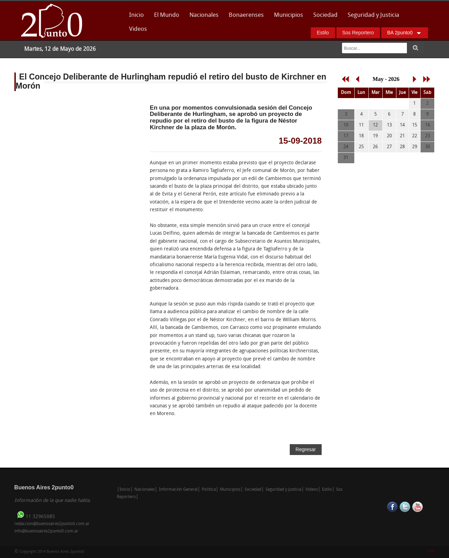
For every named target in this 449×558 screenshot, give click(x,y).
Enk (432, 551)
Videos (138, 29)
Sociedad (325, 15)
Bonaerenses (244, 17)
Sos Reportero (358, 32)
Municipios (288, 15)
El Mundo (166, 15)
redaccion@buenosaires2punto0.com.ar (51, 524)
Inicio (136, 15)
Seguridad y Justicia (373, 15)
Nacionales (204, 15)
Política (208, 490)
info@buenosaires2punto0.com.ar (46, 531)
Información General (178, 490)
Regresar (306, 449)
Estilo (323, 32)
